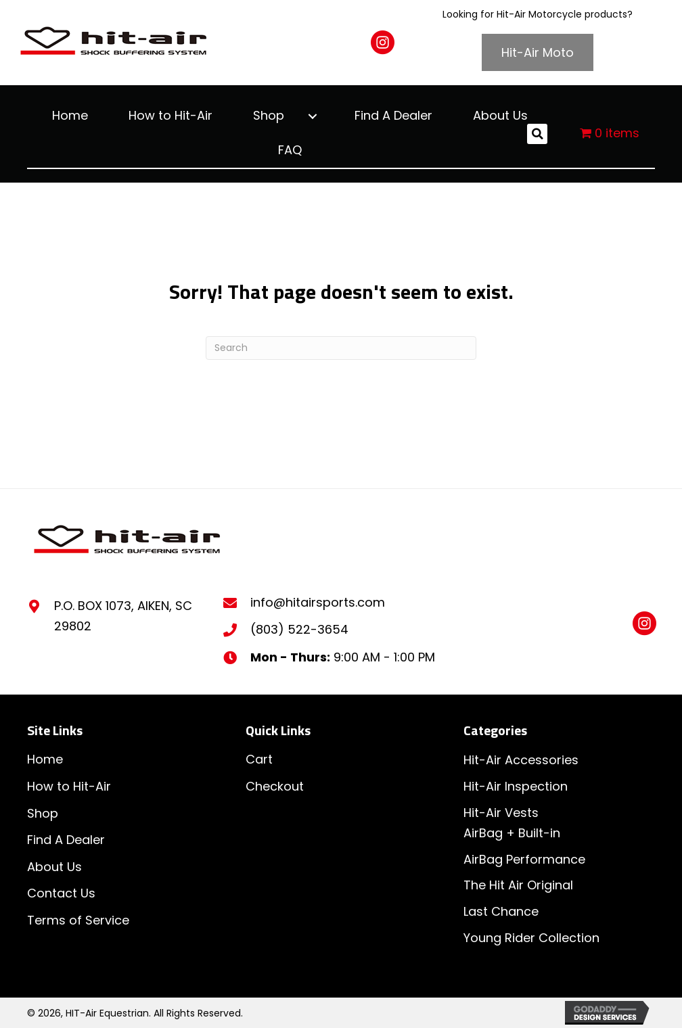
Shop (42, 813)
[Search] (341, 348)
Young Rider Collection (531, 937)
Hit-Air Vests (501, 812)
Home (45, 759)
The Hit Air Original (518, 885)
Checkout (275, 786)
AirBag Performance (524, 859)
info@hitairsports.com (317, 602)
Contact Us (61, 893)
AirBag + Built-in (511, 832)
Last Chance (501, 911)
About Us (54, 866)
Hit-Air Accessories (520, 759)
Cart (259, 759)
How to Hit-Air (69, 786)
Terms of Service (78, 920)
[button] (383, 42)
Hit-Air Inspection (515, 786)
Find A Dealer (66, 839)
